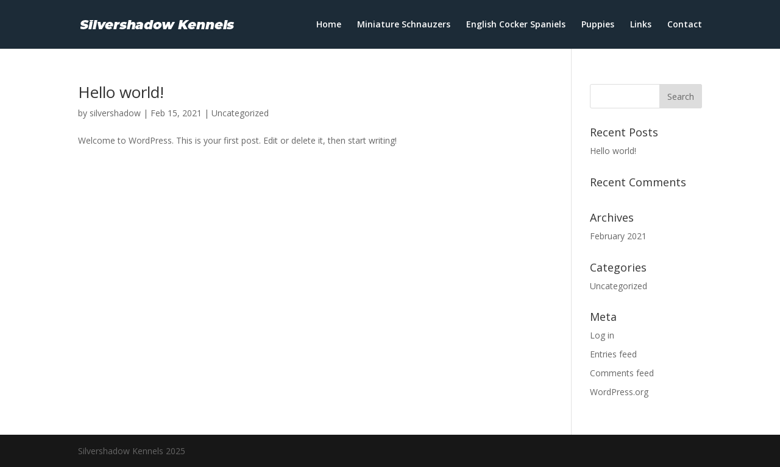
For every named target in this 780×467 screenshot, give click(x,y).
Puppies (597, 25)
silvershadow (115, 113)
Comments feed (622, 373)
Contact (684, 25)
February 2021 (618, 236)
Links (640, 25)
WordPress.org (619, 392)
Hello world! (121, 92)
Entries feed (613, 354)
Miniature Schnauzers (403, 25)
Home (328, 25)
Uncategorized (240, 113)
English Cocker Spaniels (516, 25)
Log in (602, 335)
